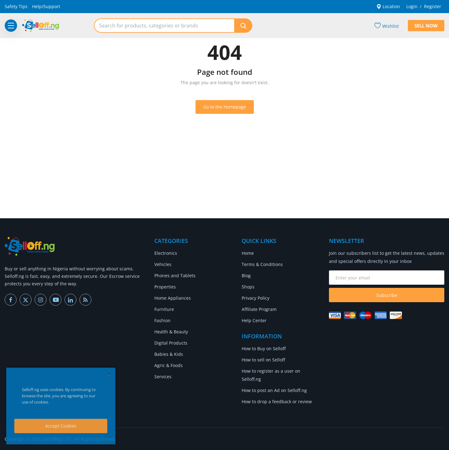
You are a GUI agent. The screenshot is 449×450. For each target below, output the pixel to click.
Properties (165, 287)
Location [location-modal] (388, 6)
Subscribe (386, 295)
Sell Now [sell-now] (426, 25)
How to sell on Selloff (263, 360)
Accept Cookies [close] (60, 426)
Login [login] (412, 6)
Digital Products (170, 343)
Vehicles (162, 264)
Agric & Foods (168, 365)
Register (432, 6)
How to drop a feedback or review (277, 401)
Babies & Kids (168, 354)
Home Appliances (172, 298)
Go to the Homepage (224, 107)
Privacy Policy (255, 298)
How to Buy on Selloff (264, 348)
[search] (243, 25)
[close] (109, 374)
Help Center (254, 320)
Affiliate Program (259, 309)
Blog (246, 275)
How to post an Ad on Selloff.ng (274, 390)
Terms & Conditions (262, 264)
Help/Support (46, 6)
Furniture (164, 309)
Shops (248, 287)
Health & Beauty (171, 332)
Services (162, 377)
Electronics (165, 253)
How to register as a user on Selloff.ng (271, 375)
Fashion (162, 320)
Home (248, 253)
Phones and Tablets (175, 275)
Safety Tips (16, 6)
